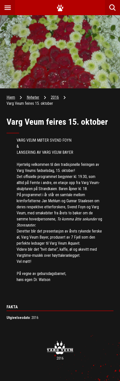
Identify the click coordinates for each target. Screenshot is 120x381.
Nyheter (33, 97)
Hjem (11, 97)
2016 (55, 97)
